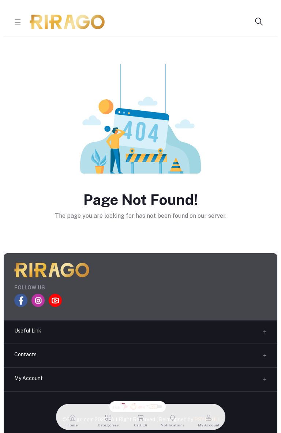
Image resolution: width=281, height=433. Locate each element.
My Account (28, 378)
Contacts (25, 354)
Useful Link (27, 331)
